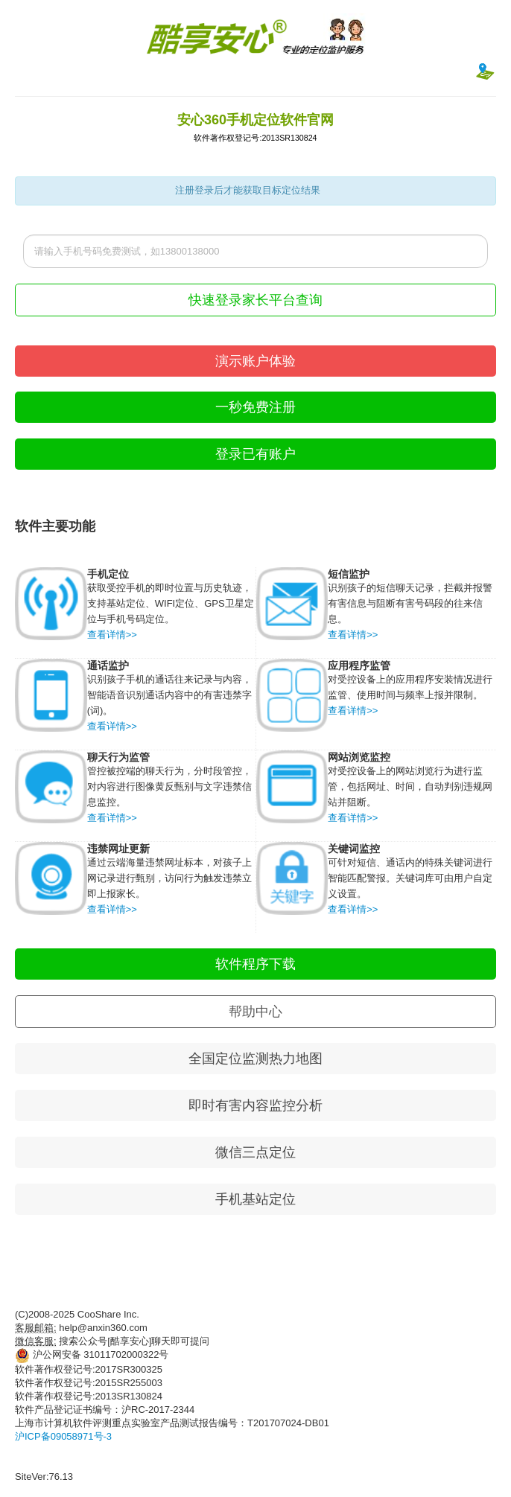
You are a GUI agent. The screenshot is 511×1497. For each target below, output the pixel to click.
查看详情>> (112, 634)
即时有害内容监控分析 (255, 1105)
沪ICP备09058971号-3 (63, 1436)
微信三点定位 (255, 1152)
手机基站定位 (255, 1199)
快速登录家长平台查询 (255, 300)
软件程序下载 (255, 964)
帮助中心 (255, 1011)
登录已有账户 (255, 454)
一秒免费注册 (255, 407)
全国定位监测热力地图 (255, 1058)
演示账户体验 (255, 361)
